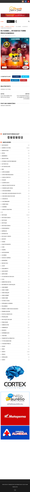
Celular (4, 180)
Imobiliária (4, 260)
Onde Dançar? (5, 292)
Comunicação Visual (7, 188)
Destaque (4, 215)
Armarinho (4, 156)
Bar (3, 169)
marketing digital (6, 282)
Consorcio (5, 198)
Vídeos (3, 354)
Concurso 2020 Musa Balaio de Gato (11, 193)
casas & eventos (6, 177)
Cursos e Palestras (7, 209)
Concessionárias (6, 190)
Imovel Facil (5, 263)
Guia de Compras (6, 257)
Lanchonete (5, 271)
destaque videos (6, 217)
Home (2, 21)
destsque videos (6, 225)
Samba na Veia (5, 324)
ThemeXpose (11, 484)
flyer (3, 247)
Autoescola (5, 164)
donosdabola (5, 228)
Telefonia (4, 335)
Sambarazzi (5, 327)
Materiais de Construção (8, 284)
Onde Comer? (5, 290)
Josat (3, 266)
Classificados (5, 182)
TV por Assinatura (6, 341)
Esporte (4, 239)
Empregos (4, 231)
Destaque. (4, 220)
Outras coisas (6, 300)
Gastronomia (5, 252)
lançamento (5, 268)
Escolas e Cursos (6, 236)
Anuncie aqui (5, 150)
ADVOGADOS (5, 145)
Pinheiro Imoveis (6, 311)
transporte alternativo (8, 338)
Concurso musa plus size (8, 196)
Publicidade (5, 322)
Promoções (5, 316)
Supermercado (5, 333)
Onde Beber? (5, 287)
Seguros (4, 330)
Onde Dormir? (5, 295)
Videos (3, 351)
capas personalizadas (7, 174)
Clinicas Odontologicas (8, 185)
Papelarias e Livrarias (7, 303)
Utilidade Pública (6, 343)
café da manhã (5, 172)
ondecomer (5, 298)
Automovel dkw (6, 166)
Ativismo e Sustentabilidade (9, 161)
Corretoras (5, 204)
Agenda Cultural (9, 26)
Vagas (3, 346)
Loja (3, 279)
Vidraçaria (5, 357)
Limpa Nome (4, 274)
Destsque (4, 223)
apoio (3, 153)
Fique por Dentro (6, 244)
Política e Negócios (7, 314)
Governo (4, 255)
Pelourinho (5, 306)
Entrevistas (5, 233)
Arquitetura (5, 158)
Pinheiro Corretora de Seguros (10, 308)
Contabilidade (5, 201)
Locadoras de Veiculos (8, 276)
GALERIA (4, 249)
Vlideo (3, 359)
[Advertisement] (15, 457)
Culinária (4, 206)
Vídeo (3, 349)
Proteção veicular (7, 319)
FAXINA (3, 241)
